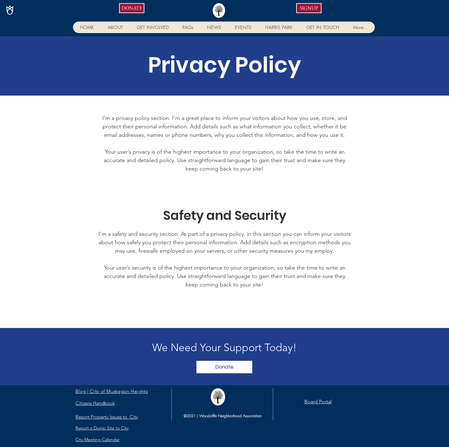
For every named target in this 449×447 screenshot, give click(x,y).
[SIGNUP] (308, 8)
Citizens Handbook (95, 403)
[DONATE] (131, 8)
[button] (114, 27)
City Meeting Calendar (97, 439)
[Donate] (224, 367)
